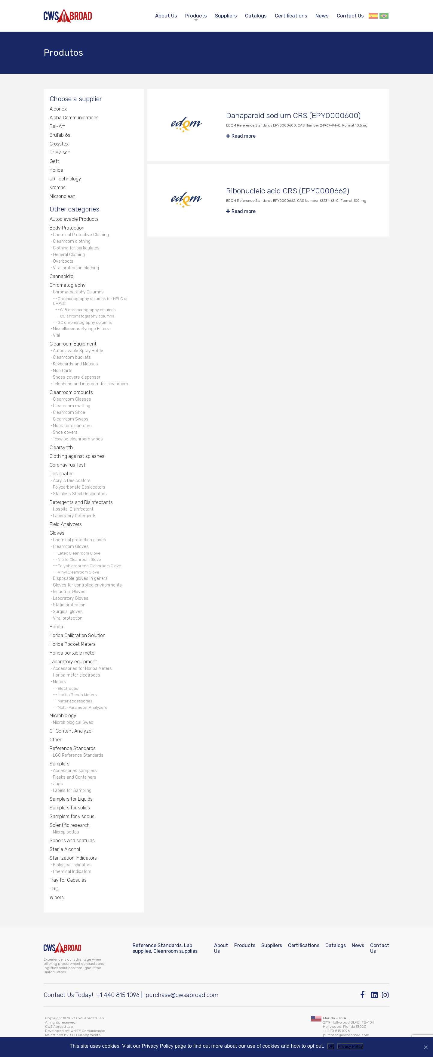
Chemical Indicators (72, 871)
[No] (425, 1047)
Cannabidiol (62, 276)
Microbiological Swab (73, 722)
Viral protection (67, 618)
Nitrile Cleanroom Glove (79, 559)
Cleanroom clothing (72, 241)
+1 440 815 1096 (118, 995)
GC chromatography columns (85, 322)
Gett (54, 161)
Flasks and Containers (74, 777)
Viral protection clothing (76, 268)
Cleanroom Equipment (73, 344)
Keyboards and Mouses (75, 364)
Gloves (57, 533)
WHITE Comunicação (88, 1031)
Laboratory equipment (73, 662)
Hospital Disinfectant (73, 509)
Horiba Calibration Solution (78, 635)
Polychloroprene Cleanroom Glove (89, 565)
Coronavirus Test (67, 465)
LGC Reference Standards (78, 755)
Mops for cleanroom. (73, 425)
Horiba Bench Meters (77, 694)
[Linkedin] (375, 995)
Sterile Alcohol (65, 849)
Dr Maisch (60, 152)
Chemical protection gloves (79, 540)
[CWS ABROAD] (68, 16)
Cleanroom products (71, 392)
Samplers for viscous (72, 816)
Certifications (291, 16)
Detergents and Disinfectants (81, 502)
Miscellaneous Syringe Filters (81, 328)
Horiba (56, 170)
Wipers (57, 897)
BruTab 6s (60, 135)
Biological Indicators (72, 865)
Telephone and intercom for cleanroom (90, 383)
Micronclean (62, 196)
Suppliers (226, 16)
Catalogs (256, 16)
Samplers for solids (70, 808)
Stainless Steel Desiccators (80, 493)
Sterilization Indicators (73, 858)
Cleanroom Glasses (72, 399)
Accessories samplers (75, 770)
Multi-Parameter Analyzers (82, 707)
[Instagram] (385, 995)
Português (383, 15)
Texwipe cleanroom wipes (78, 439)
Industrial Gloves (69, 591)
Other (55, 740)
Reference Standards (73, 748)
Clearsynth (61, 447)
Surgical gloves (68, 611)
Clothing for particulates (76, 248)
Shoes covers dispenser (76, 377)
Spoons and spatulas (72, 840)
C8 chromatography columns (87, 316)
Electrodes (68, 688)
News (322, 16)
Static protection (69, 605)
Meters (59, 681)
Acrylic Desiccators (72, 480)
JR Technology (65, 179)
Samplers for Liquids (71, 799)
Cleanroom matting (71, 405)
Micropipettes (66, 832)
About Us (166, 16)
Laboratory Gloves (70, 598)
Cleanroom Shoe (69, 412)
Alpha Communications (74, 117)
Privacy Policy (350, 1046)
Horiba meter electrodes (76, 675)
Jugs (58, 783)
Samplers (59, 764)
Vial (56, 335)
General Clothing (69, 254)
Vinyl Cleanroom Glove (78, 572)
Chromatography (68, 285)
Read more (244, 136)
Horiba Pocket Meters (73, 644)
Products (196, 16)
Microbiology (63, 715)
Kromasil (58, 187)
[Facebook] (364, 995)
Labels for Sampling (72, 790)
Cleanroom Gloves (71, 546)
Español (373, 15)
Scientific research (70, 825)
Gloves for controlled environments (87, 585)
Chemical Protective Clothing (81, 234)
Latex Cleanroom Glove (79, 553)
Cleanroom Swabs (70, 419)
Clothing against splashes (77, 456)
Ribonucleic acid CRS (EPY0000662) (287, 190)
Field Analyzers (66, 524)
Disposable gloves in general (81, 578)
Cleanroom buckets (72, 357)
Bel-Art (57, 126)
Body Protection (67, 228)
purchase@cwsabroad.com (182, 995)
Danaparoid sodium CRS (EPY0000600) (293, 115)
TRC (54, 889)
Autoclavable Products (74, 219)
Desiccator (61, 474)
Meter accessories (75, 701)
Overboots (63, 261)
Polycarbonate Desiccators (79, 487)
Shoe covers (65, 432)
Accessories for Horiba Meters (82, 668)
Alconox (58, 109)
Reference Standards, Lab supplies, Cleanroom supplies (165, 948)
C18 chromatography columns (88, 309)
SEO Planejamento (85, 1035)
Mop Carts (62, 370)
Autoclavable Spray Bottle (78, 350)
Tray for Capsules (68, 880)
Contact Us (350, 16)
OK (330, 1046)
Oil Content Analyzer (71, 731)
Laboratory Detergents (75, 515)
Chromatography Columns (78, 292)
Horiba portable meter (73, 653)
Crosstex (59, 144)
